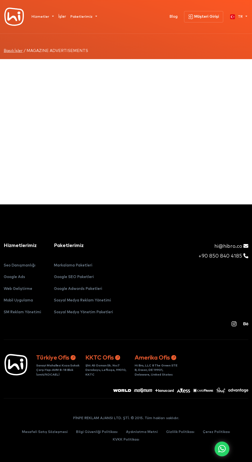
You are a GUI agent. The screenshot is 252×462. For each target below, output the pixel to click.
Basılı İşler (13, 51)
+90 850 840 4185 (223, 256)
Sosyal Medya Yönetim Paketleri (83, 312)
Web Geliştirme (18, 289)
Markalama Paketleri (73, 265)
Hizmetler (41, 16)
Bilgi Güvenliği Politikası (97, 432)
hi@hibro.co (231, 246)
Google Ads (14, 277)
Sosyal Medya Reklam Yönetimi (82, 300)
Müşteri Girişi (203, 16)
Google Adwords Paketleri (78, 289)
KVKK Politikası (126, 439)
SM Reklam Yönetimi (22, 312)
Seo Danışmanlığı (19, 265)
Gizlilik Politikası (180, 432)
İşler (62, 16)
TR (237, 16)
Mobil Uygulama (18, 300)
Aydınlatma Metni (142, 432)
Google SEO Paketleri (74, 277)
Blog (174, 16)
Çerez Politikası (216, 432)
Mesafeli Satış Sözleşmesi (45, 432)
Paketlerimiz (82, 16)
